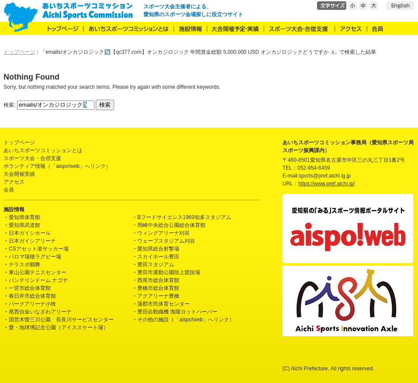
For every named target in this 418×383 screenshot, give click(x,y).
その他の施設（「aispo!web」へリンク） (185, 320)
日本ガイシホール (30, 233)
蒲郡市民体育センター (163, 304)
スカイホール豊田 (158, 257)
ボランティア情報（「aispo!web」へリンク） (57, 166)
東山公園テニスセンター (37, 272)
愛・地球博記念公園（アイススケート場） (58, 327)
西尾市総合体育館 (158, 280)
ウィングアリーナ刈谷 (163, 233)
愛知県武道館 (24, 225)
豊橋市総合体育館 (158, 288)
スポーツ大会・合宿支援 (32, 158)
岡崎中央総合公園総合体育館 (171, 225)
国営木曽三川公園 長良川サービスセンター (61, 320)
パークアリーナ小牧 (32, 304)
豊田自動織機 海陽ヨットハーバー (177, 312)
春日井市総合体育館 (32, 296)
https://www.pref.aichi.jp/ (326, 184)
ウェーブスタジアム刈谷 (166, 241)
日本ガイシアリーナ (32, 241)
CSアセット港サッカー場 (39, 249)
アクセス (13, 182)
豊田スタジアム (155, 264)
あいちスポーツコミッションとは (42, 150)
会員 (8, 190)
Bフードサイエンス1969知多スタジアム (184, 217)
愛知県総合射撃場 (158, 249)
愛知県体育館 (24, 217)
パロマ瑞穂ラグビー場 (35, 257)
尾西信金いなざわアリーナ (40, 312)
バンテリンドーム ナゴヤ (38, 280)
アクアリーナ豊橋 (158, 296)
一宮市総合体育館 (30, 288)
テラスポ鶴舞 (24, 264)
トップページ (19, 142)
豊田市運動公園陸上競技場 (168, 272)
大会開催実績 (19, 174)
